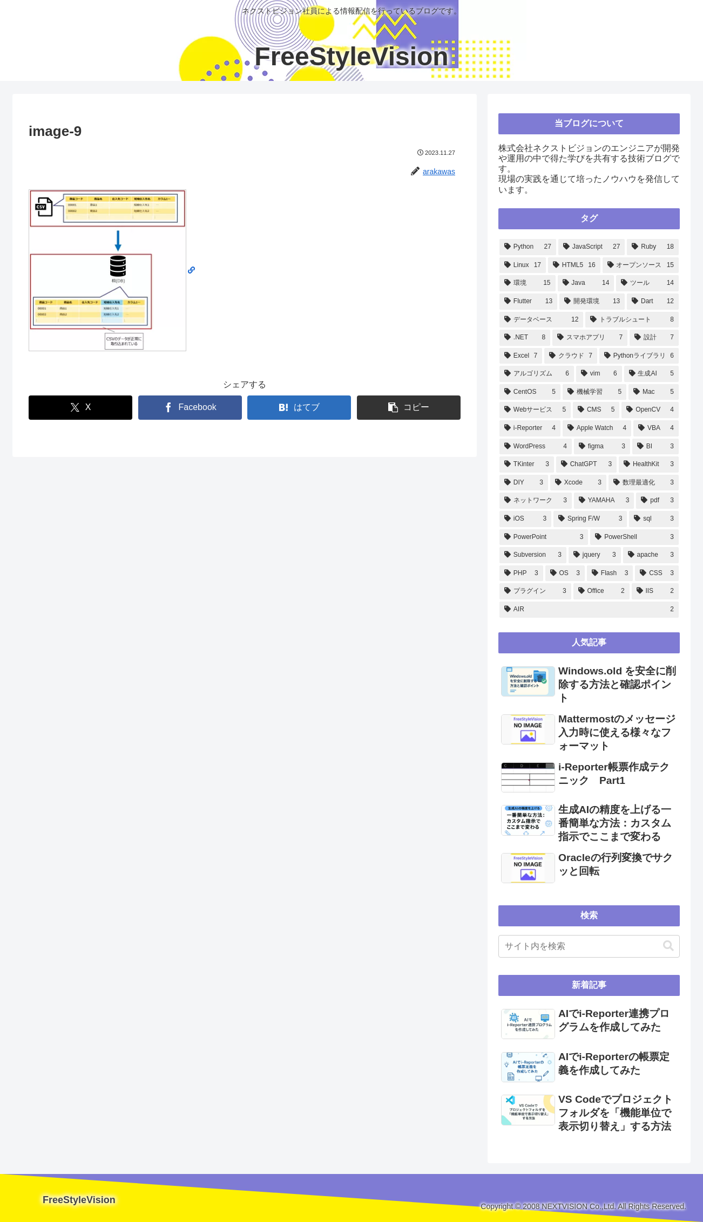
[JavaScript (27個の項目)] (591, 247)
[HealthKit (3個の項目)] (649, 464)
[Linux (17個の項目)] (522, 265)
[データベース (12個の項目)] (541, 320)
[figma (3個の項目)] (602, 447)
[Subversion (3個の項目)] (532, 555)
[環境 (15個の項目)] (527, 283)
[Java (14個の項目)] (586, 283)
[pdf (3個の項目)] (657, 501)
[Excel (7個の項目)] (520, 356)
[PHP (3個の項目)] (521, 573)
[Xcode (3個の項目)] (578, 483)
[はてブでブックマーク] (299, 407)
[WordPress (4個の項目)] (535, 447)
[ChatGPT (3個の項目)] (586, 464)
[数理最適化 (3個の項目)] (644, 483)
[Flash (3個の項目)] (610, 573)
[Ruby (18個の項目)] (653, 247)
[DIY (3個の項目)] (523, 483)
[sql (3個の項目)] (654, 519)
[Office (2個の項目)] (601, 591)
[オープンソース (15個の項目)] (641, 265)
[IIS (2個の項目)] (655, 591)
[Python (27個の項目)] (527, 247)
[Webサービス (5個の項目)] (535, 410)
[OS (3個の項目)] (565, 573)
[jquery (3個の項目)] (595, 555)
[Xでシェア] (80, 407)
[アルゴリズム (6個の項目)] (536, 374)
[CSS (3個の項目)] (657, 573)
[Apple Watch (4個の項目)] (597, 428)
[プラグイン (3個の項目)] (535, 591)
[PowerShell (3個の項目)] (634, 537)
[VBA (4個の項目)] (656, 428)
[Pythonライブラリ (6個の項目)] (639, 356)
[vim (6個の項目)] (599, 374)
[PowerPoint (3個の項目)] (543, 537)
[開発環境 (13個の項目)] (592, 301)
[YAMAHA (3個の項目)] (604, 501)
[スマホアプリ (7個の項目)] (589, 338)
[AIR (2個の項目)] (589, 610)
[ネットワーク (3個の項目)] (535, 501)
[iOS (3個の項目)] (525, 519)
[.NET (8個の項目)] (524, 338)
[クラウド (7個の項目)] (570, 356)
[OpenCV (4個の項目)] (650, 410)
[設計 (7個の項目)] (654, 338)
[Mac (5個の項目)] (653, 392)
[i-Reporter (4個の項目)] (529, 428)
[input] (589, 946)
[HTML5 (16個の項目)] (574, 265)
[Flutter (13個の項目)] (528, 301)
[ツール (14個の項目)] (647, 283)
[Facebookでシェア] (190, 407)
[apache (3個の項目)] (651, 555)
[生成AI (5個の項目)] (651, 374)
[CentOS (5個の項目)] (529, 392)
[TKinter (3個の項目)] (526, 464)
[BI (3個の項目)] (655, 447)
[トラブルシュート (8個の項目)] (632, 320)
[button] (409, 407)
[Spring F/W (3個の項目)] (590, 519)
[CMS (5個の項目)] (596, 410)
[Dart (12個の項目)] (653, 301)
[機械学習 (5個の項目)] (594, 392)
